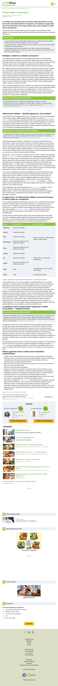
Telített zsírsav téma (18, 397)
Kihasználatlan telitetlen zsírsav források (30, 137)
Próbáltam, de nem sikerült (12, 611)
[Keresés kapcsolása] (52, 3)
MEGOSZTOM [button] (49, 397)
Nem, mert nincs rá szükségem (13, 613)
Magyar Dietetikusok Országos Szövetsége (14, 392)
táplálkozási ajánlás (31, 181)
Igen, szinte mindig (10, 618)
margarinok (5, 289)
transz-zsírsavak (36, 187)
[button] (25, 633)
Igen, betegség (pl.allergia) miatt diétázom (16, 609)
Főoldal (4, 8)
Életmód (8, 8)
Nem (7, 616)
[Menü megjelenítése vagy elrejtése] (55, 4)
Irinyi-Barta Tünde (18, 412)
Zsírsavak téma (9, 397)
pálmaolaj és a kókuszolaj (23, 209)
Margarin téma (14, 399)
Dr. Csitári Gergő (44, 412)
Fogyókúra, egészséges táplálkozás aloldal (20, 8)
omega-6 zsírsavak (12, 156)
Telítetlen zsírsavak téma (28, 397)
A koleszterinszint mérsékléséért (25, 320)
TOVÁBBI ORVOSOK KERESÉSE (43, 420)
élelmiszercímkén (25, 380)
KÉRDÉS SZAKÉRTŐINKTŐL (18, 420)
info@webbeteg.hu (30, 669)
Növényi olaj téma (6, 399)
